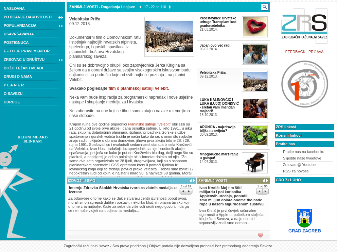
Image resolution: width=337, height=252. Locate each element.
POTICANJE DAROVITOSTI (33, 17)
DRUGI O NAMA (18, 76)
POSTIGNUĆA (16, 42)
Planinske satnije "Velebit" (150, 124)
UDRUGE (12, 102)
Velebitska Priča (213, 72)
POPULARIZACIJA (33, 26)
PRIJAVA (315, 52)
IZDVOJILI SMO (81, 181)
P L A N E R (14, 85)
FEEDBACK (295, 52)
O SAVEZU (13, 93)
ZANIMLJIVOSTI (83, 7)
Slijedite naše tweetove (302, 158)
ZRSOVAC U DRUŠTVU (33, 60)
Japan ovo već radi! (215, 45)
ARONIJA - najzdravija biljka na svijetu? (217, 129)
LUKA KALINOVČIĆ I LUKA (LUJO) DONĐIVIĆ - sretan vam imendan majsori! (219, 105)
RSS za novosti (295, 171)
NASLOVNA (14, 8)
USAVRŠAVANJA (19, 34)
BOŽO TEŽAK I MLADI (23, 68)
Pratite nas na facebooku (303, 152)
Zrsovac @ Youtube (299, 165)
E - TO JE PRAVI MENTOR (27, 51)
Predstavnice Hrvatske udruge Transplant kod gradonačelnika (218, 22)
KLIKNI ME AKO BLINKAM (33, 139)
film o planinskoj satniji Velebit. (138, 88)
